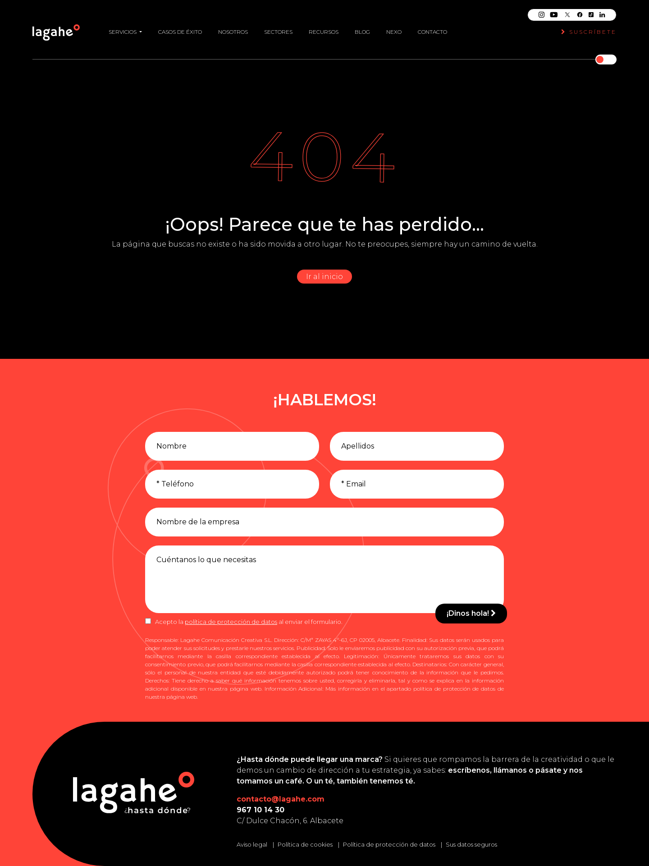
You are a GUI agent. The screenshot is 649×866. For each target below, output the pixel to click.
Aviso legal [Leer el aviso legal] (252, 844)
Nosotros (233, 27)
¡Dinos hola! (471, 613)
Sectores (278, 27)
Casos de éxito (180, 27)
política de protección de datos (231, 621)
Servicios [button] (123, 27)
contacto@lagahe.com (280, 799)
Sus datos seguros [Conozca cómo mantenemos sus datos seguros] (471, 844)
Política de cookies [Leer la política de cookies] (305, 844)
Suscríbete (589, 27)
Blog (362, 27)
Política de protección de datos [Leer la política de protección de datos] (389, 844)
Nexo (394, 27)
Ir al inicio (324, 276)
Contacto (432, 27)
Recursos (323, 27)
